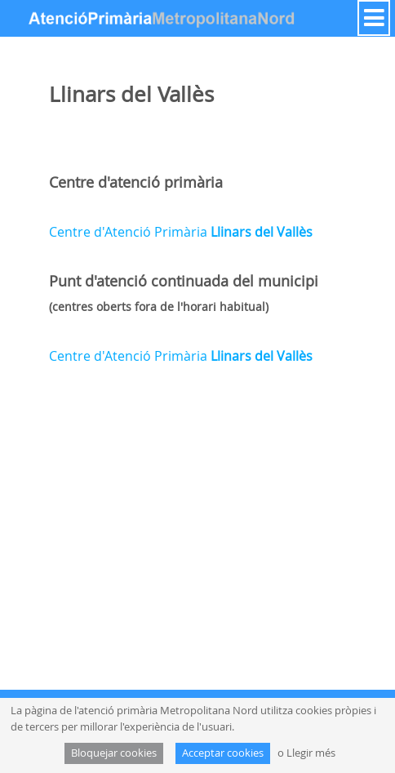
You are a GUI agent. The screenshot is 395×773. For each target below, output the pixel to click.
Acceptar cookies (223, 753)
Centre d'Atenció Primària (181, 232)
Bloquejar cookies (114, 753)
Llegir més (310, 753)
